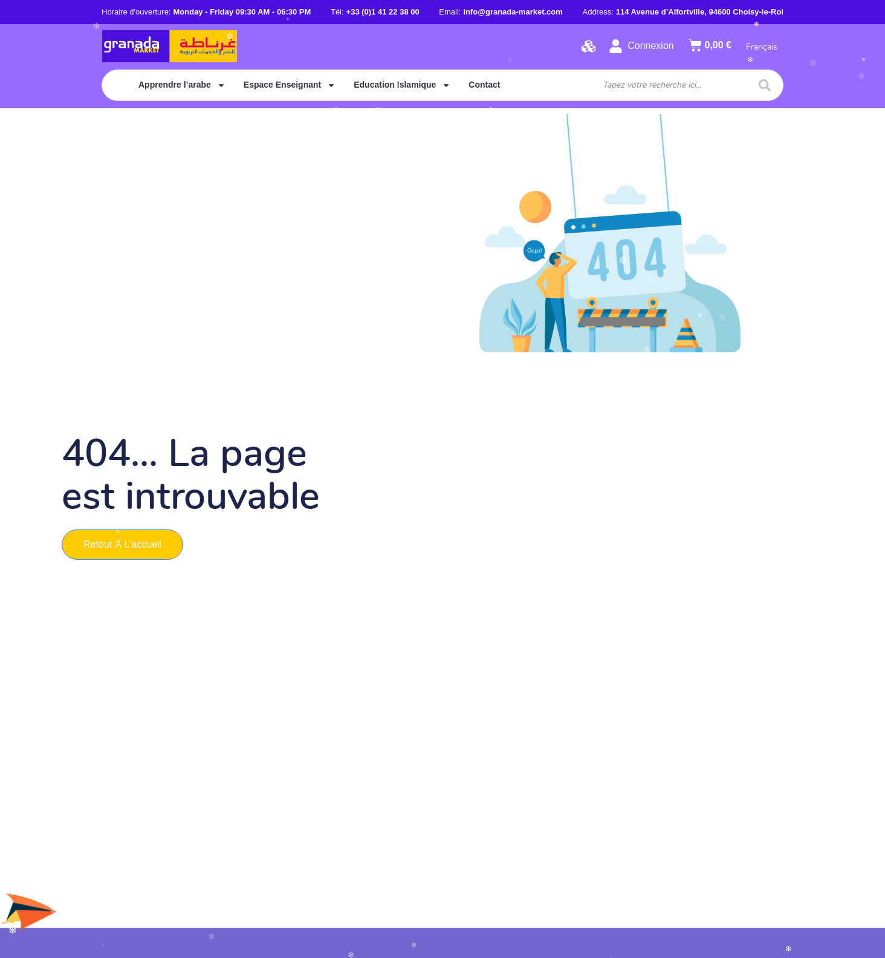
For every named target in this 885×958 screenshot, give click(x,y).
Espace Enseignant (290, 85)
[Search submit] (765, 85)
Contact (484, 84)
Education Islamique (402, 85)
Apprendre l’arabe (181, 85)
